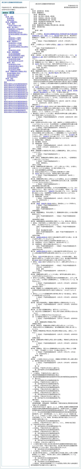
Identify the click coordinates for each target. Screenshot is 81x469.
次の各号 (71, 134)
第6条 (38, 203)
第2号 (46, 106)
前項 (39, 256)
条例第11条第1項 (41, 237)
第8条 (43, 203)
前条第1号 (39, 106)
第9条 (49, 203)
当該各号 (46, 136)
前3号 (37, 87)
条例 (59, 44)
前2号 (37, 64)
